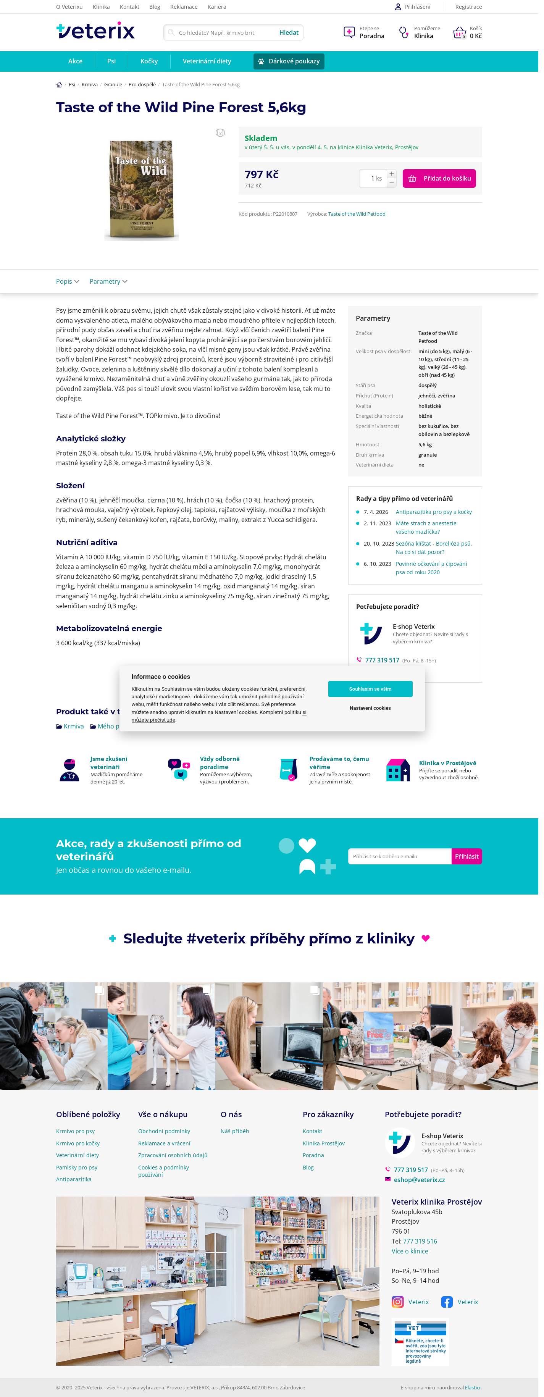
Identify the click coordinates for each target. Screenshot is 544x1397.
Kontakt (129, 6)
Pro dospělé (142, 84)
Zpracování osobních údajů (173, 1155)
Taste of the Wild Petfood (357, 213)
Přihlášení (412, 7)
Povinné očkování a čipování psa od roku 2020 (434, 576)
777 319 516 (420, 1241)
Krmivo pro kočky (78, 1143)
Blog (154, 6)
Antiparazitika (74, 1179)
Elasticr (473, 1387)
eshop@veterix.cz (415, 1180)
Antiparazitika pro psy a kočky (429, 516)
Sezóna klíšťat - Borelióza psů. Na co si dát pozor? (431, 556)
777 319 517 (406, 1170)
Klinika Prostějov (324, 1143)
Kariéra (217, 6)
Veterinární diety (77, 1155)
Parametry (109, 281)
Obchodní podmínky (164, 1131)
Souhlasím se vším (370, 689)
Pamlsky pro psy (76, 1167)
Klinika (101, 6)
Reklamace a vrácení (164, 1143)
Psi (72, 84)
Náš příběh (235, 1131)
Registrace (468, 7)
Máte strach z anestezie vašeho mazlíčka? (429, 536)
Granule (113, 84)
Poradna (313, 1155)
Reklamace (184, 6)
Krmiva (90, 84)
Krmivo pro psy (75, 1131)
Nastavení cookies (370, 708)
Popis (68, 281)
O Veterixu (69, 6)
